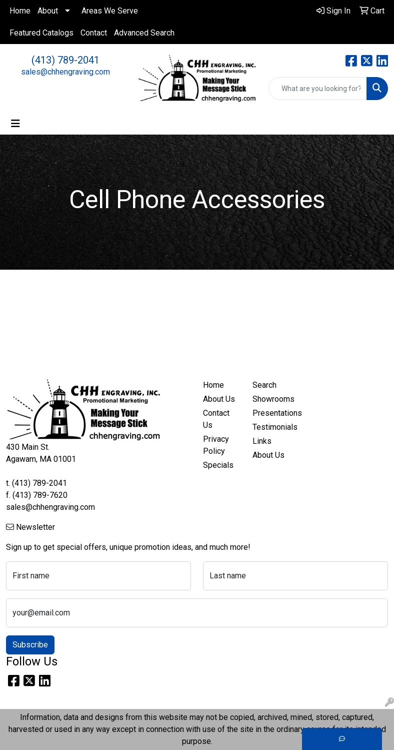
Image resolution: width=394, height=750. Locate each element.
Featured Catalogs (42, 33)
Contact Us (216, 419)
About (48, 11)
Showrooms (271, 399)
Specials (218, 465)
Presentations (271, 413)
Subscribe (30, 644)
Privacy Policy (216, 445)
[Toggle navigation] (15, 124)
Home (20, 11)
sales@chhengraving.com (65, 72)
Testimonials (271, 427)
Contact (93, 33)
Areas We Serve (110, 11)
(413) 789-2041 (66, 60)
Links (262, 441)
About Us (219, 399)
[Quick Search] (317, 88)
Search (264, 385)
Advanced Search (144, 33)
